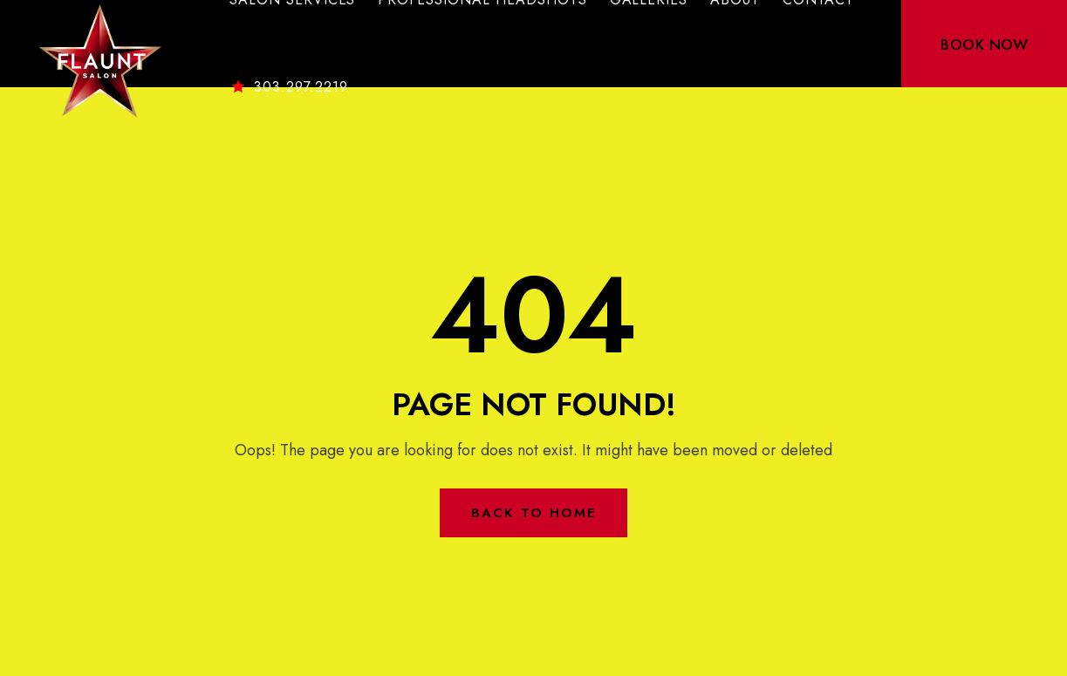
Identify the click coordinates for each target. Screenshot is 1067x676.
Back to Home (533, 512)
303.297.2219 (288, 87)
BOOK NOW (984, 44)
